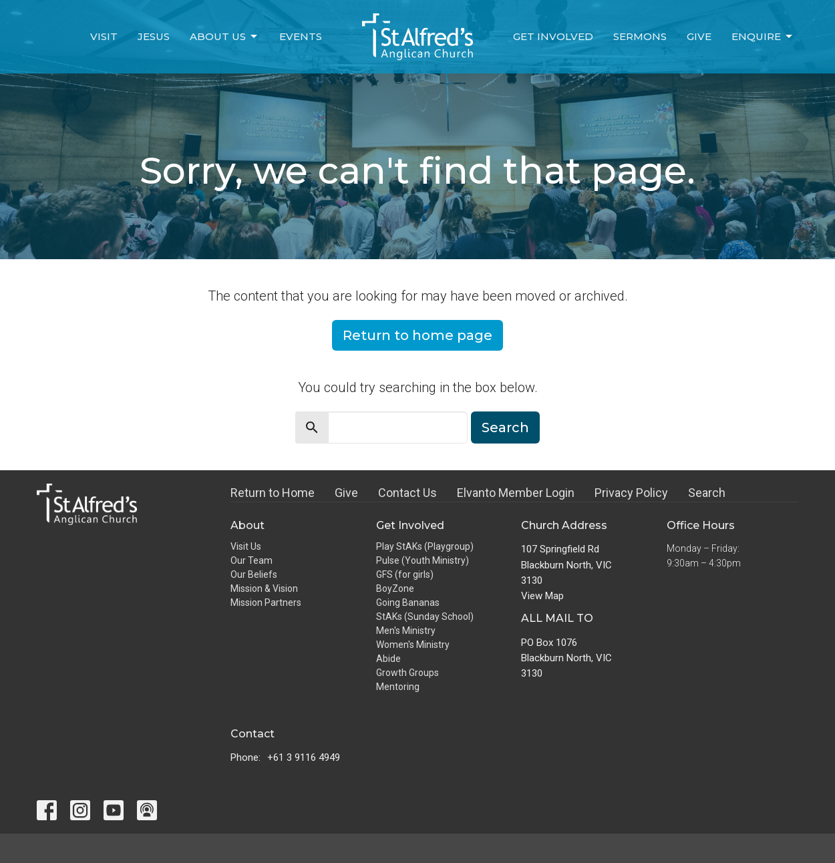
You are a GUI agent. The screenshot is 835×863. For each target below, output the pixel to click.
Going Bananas (408, 602)
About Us (224, 36)
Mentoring (398, 686)
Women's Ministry (413, 644)
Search (505, 427)
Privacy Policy (631, 493)
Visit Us (245, 546)
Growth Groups (407, 672)
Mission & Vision (264, 588)
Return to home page (417, 335)
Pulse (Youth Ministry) (422, 560)
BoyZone (395, 588)
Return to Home (272, 493)
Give (699, 36)
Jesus (154, 36)
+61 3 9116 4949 (303, 757)
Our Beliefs (253, 574)
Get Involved (553, 36)
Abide (388, 658)
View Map (542, 596)
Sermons (640, 36)
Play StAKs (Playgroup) (425, 546)
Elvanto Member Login (515, 493)
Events (300, 36)
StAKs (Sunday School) (425, 616)
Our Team (251, 560)
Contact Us (407, 493)
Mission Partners (265, 602)
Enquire (762, 36)
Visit (104, 36)
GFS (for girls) (405, 574)
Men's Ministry (406, 630)
